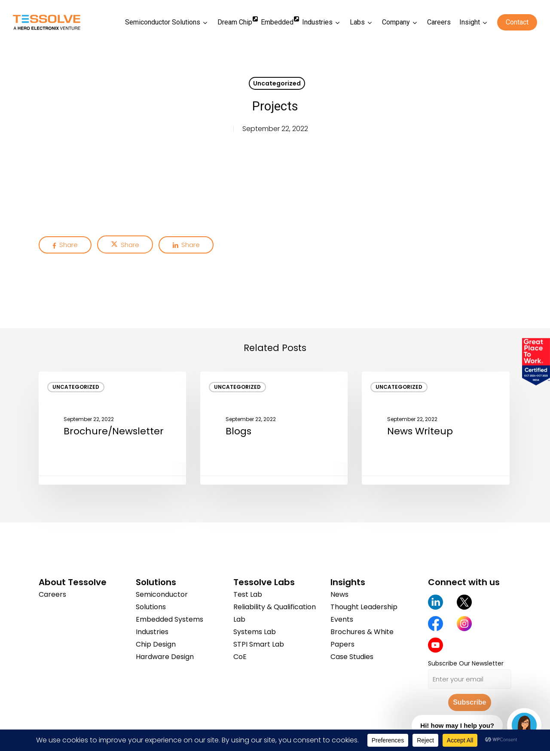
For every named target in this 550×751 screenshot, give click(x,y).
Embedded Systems (169, 619)
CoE (240, 657)
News (339, 594)
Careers (52, 594)
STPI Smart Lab (258, 644)
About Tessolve (73, 582)
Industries (152, 632)
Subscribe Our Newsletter (466, 663)
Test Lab (247, 594)
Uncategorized (277, 83)
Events (341, 619)
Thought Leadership (363, 607)
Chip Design (156, 644)
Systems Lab (254, 632)
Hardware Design (165, 657)
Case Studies (351, 657)
